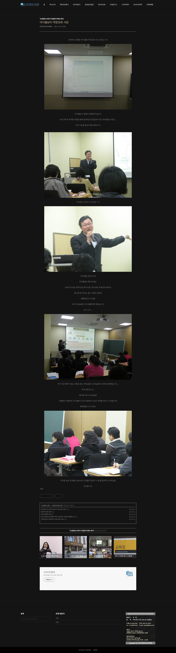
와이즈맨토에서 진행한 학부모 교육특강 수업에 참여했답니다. (58, 517)
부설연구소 (113, 4)
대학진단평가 (64, 4)
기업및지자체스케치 (57, 505)
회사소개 (52, 4)
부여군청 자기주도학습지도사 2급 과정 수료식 (54, 509)
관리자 (95, 650)
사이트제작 (125, 4)
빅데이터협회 (49, 572)
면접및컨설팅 (89, 4)
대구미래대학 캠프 (46, 514)
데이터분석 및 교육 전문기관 (53, 575)
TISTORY (88, 650)
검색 (48, 619)
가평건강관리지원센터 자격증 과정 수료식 (52, 519)
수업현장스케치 (45, 505)
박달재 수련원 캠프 (46, 512)
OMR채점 (150, 4)
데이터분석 (76, 4)
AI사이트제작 (137, 4)
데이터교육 (101, 4)
